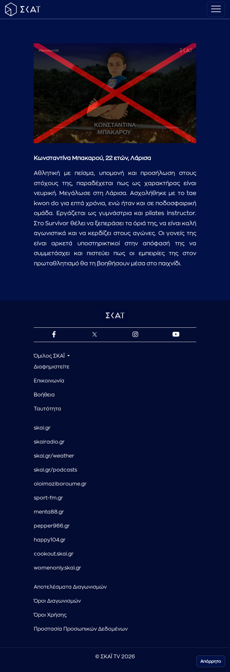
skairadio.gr (49, 441)
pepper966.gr (52, 525)
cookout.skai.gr (54, 553)
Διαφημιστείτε (51, 366)
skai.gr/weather (54, 455)
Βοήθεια (44, 394)
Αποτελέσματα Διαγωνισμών (70, 587)
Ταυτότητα (47, 408)
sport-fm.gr (48, 497)
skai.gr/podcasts (55, 469)
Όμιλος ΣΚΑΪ (50, 356)
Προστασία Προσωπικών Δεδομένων (81, 629)
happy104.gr (50, 539)
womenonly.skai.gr (57, 567)
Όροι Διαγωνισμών (57, 601)
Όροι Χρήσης (50, 615)
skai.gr (42, 427)
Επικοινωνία (49, 380)
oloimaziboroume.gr (60, 483)
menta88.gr (49, 511)
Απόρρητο (210, 661)
